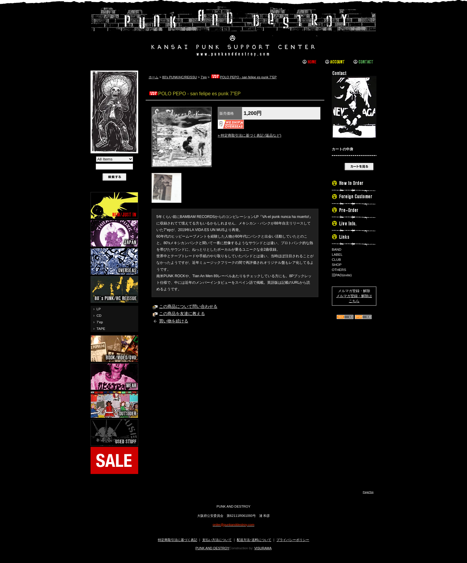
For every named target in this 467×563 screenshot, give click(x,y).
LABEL (337, 254)
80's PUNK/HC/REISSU (179, 77)
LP (98, 309)
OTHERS (339, 270)
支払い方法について (217, 540)
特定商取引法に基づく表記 (177, 540)
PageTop (368, 492)
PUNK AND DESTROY (212, 548)
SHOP (337, 264)
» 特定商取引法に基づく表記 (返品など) (249, 135)
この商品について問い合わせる (188, 306)
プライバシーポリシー (292, 540)
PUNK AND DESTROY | (233, 31)
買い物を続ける (173, 321)
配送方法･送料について (254, 540)
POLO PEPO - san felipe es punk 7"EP (244, 77)
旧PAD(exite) (342, 275)
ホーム (153, 77)
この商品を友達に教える (182, 313)
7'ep (99, 322)
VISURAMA (263, 548)
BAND (336, 249)
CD (99, 315)
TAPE (100, 328)
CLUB (336, 259)
